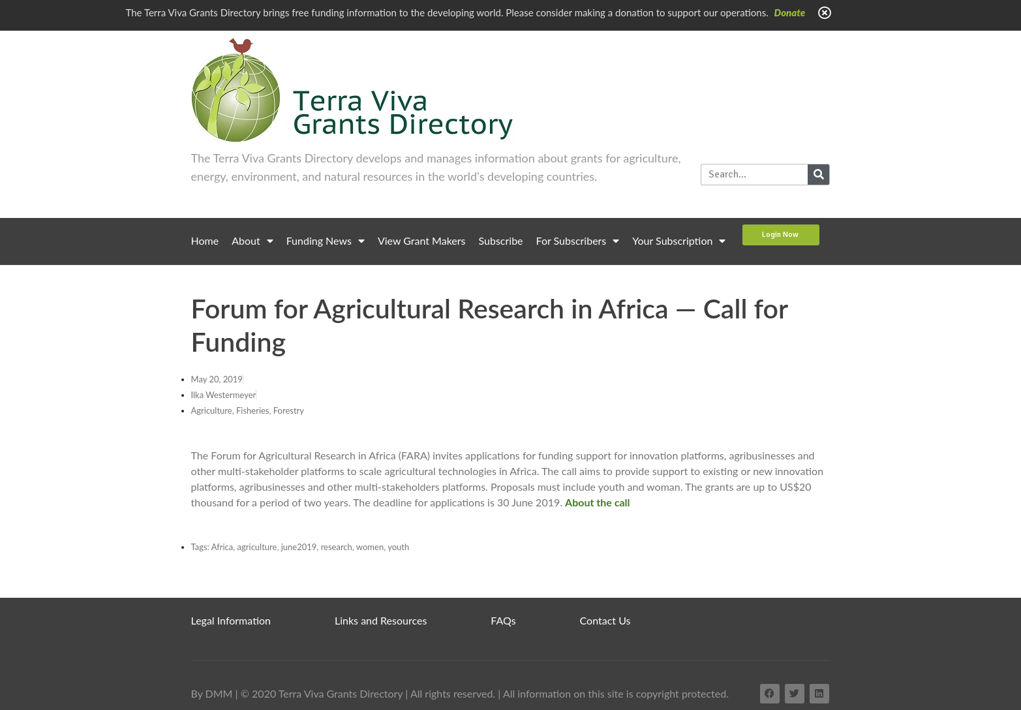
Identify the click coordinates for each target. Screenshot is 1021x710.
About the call (597, 502)
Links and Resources (381, 620)
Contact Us (605, 620)
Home (205, 240)
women (370, 547)
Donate (790, 12)
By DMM (212, 693)
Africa (222, 547)
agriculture (257, 547)
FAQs (503, 620)
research (336, 547)
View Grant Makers (422, 240)
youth (398, 547)
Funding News (325, 241)
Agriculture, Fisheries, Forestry (247, 410)
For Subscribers (578, 241)
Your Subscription (678, 241)
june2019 (299, 547)
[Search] (818, 174)
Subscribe (501, 240)
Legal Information (231, 620)
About (252, 241)
